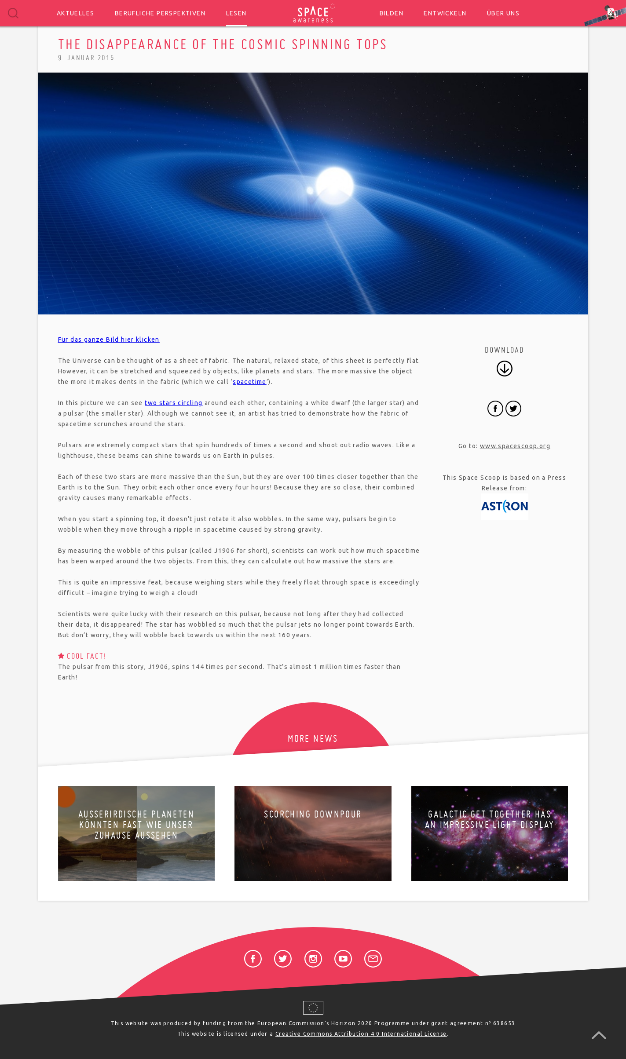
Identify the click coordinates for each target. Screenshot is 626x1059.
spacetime (250, 381)
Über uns (503, 13)
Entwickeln (445, 13)
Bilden (391, 13)
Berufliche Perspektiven (160, 13)
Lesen (236, 13)
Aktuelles (76, 13)
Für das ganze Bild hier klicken (109, 339)
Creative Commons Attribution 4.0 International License (361, 1034)
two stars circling (173, 402)
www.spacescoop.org (515, 445)
